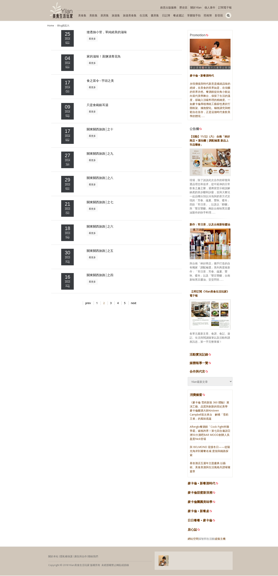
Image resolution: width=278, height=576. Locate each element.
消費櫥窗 (198, 395)
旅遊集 (116, 15)
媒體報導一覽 (201, 363)
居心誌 (192, 529)
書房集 (155, 15)
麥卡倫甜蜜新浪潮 (200, 492)
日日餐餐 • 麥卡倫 (200, 520)
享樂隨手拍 (194, 15)
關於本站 (53, 556)
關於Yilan (196, 7)
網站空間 (193, 539)
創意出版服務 (168, 7)
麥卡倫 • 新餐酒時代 (201, 483)
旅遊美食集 (129, 15)
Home (50, 25)
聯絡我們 (93, 556)
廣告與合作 (80, 556)
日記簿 (166, 15)
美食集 (82, 15)
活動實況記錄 (201, 355)
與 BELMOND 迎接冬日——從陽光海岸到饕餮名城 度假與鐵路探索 (210, 451)
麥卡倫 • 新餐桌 (198, 511)
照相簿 (208, 15)
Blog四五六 (63, 25)
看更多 (92, 38)
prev (88, 303)
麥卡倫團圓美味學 (200, 502)
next (133, 303)
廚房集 (105, 15)
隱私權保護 (66, 556)
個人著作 (209, 7)
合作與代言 (199, 372)
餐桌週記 (178, 15)
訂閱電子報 (225, 7)
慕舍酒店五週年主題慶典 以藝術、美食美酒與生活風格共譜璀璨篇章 (210, 467)
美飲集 (93, 15)
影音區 (219, 15)
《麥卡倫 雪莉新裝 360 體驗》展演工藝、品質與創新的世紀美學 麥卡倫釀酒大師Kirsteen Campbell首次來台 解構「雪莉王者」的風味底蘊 (209, 411)
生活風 (144, 15)
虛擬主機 (220, 539)
